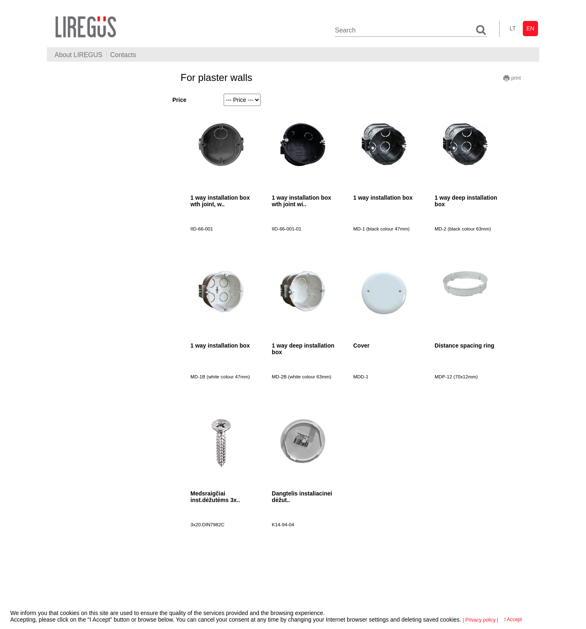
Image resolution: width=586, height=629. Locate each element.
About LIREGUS (79, 54)
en (530, 28)
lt (513, 28)
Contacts (123, 54)
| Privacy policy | (480, 620)
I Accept (513, 619)
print (512, 78)
